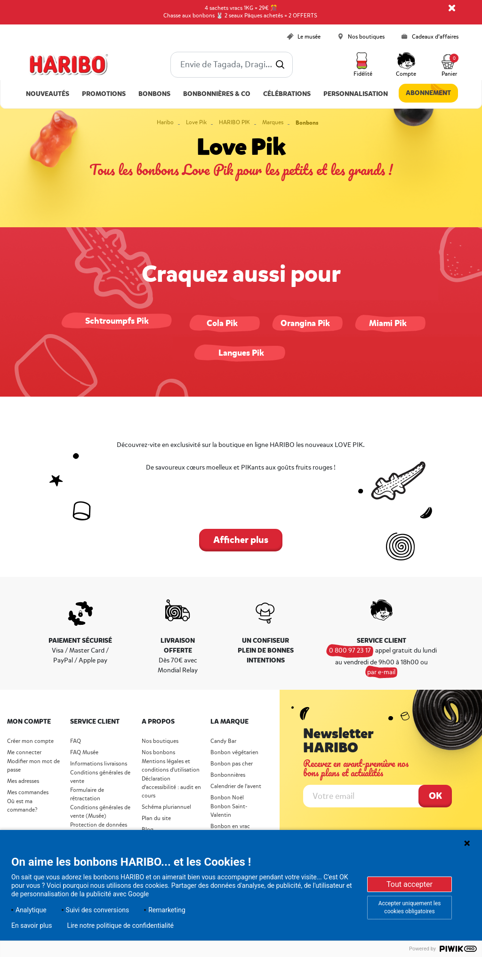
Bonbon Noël (227, 797)
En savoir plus (31, 925)
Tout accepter (409, 884)
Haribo (165, 122)
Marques (272, 122)
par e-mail (381, 672)
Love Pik (196, 122)
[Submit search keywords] (280, 64)
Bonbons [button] (154, 93)
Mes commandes (27, 792)
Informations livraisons (98, 763)
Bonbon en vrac (230, 826)
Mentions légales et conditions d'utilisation (171, 766)
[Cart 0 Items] (449, 65)
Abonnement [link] (428, 92)
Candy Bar (223, 741)
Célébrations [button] (287, 93)
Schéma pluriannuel (167, 807)
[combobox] (231, 65)
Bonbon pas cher (231, 763)
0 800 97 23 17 (350, 650)
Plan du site (156, 818)
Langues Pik (241, 353)
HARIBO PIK (234, 122)
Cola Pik (222, 323)
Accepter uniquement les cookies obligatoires (409, 907)
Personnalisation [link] (355, 93)
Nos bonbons (158, 752)
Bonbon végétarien (234, 752)
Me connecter (24, 752)
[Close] (452, 8)
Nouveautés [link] (47, 93)
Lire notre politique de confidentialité (120, 925)
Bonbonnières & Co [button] (216, 93)
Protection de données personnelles (98, 829)
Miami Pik (388, 323)
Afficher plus (240, 540)
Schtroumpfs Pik (117, 321)
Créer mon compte (30, 741)
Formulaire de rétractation (87, 794)
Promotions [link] (104, 93)
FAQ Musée (84, 752)
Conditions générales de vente (100, 777)
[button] (362, 65)
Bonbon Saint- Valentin (229, 811)
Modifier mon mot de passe (33, 766)
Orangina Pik (305, 323)
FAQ (75, 741)
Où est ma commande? (22, 805)
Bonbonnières (227, 775)
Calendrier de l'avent (235, 786)
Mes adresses (23, 781)
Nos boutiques (160, 741)
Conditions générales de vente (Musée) (100, 812)
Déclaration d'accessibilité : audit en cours (171, 787)
